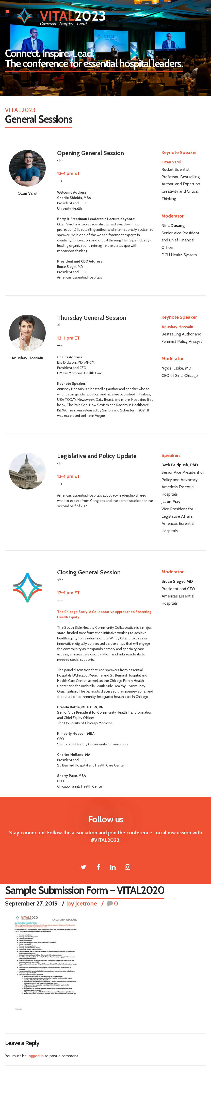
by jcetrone (82, 903)
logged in (36, 1055)
